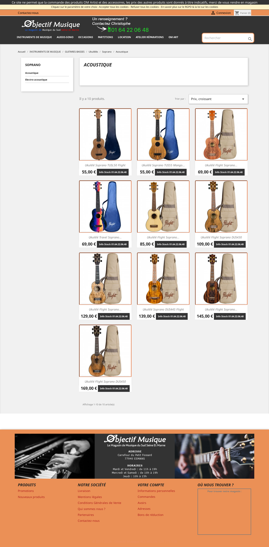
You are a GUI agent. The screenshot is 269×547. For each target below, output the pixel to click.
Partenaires (86, 515)
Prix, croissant (218, 99)
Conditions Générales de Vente (99, 503)
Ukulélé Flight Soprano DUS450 (105, 381)
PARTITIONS (105, 37)
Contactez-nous (28, 13)
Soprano (33, 65)
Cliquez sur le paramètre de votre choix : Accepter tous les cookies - (90, 7)
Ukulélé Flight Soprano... (221, 165)
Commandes (146, 497)
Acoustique (31, 72)
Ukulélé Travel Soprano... (105, 237)
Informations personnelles (156, 491)
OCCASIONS (85, 37)
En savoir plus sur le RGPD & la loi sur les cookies (189, 7)
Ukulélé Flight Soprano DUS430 (221, 237)
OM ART (173, 37)
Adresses (144, 509)
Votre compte (151, 484)
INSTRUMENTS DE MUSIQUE (34, 37)
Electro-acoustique (36, 79)
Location (124, 37)
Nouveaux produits (31, 497)
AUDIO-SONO (65, 37)
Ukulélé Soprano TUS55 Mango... (163, 165)
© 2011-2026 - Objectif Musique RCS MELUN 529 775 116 (134, 541)
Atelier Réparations (150, 37)
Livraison (84, 491)
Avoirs (142, 503)
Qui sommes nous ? (91, 509)
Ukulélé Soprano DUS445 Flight (163, 309)
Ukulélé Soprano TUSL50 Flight (105, 165)
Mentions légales (90, 497)
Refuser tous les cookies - (145, 7)
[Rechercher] (228, 38)
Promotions (26, 491)
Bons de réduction (151, 515)
